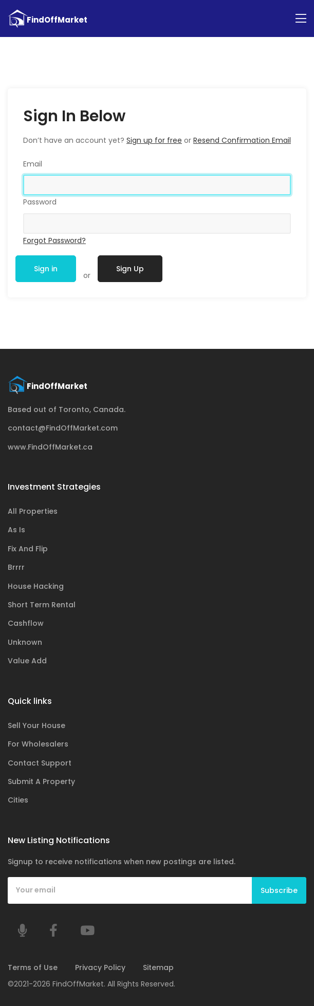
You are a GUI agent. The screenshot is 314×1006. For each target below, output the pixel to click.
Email (32, 164)
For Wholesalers (38, 744)
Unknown (25, 642)
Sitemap (158, 968)
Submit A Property (41, 781)
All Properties (33, 511)
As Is (16, 530)
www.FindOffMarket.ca (50, 447)
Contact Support (39, 763)
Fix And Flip (28, 549)
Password (40, 202)
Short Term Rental (42, 605)
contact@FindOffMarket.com (63, 428)
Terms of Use (33, 968)
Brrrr (16, 568)
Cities (18, 800)
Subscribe (279, 890)
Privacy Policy (100, 968)
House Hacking (36, 586)
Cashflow (26, 624)
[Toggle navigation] (300, 18)
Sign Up (130, 269)
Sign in (46, 269)
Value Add (27, 661)
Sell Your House (36, 725)
